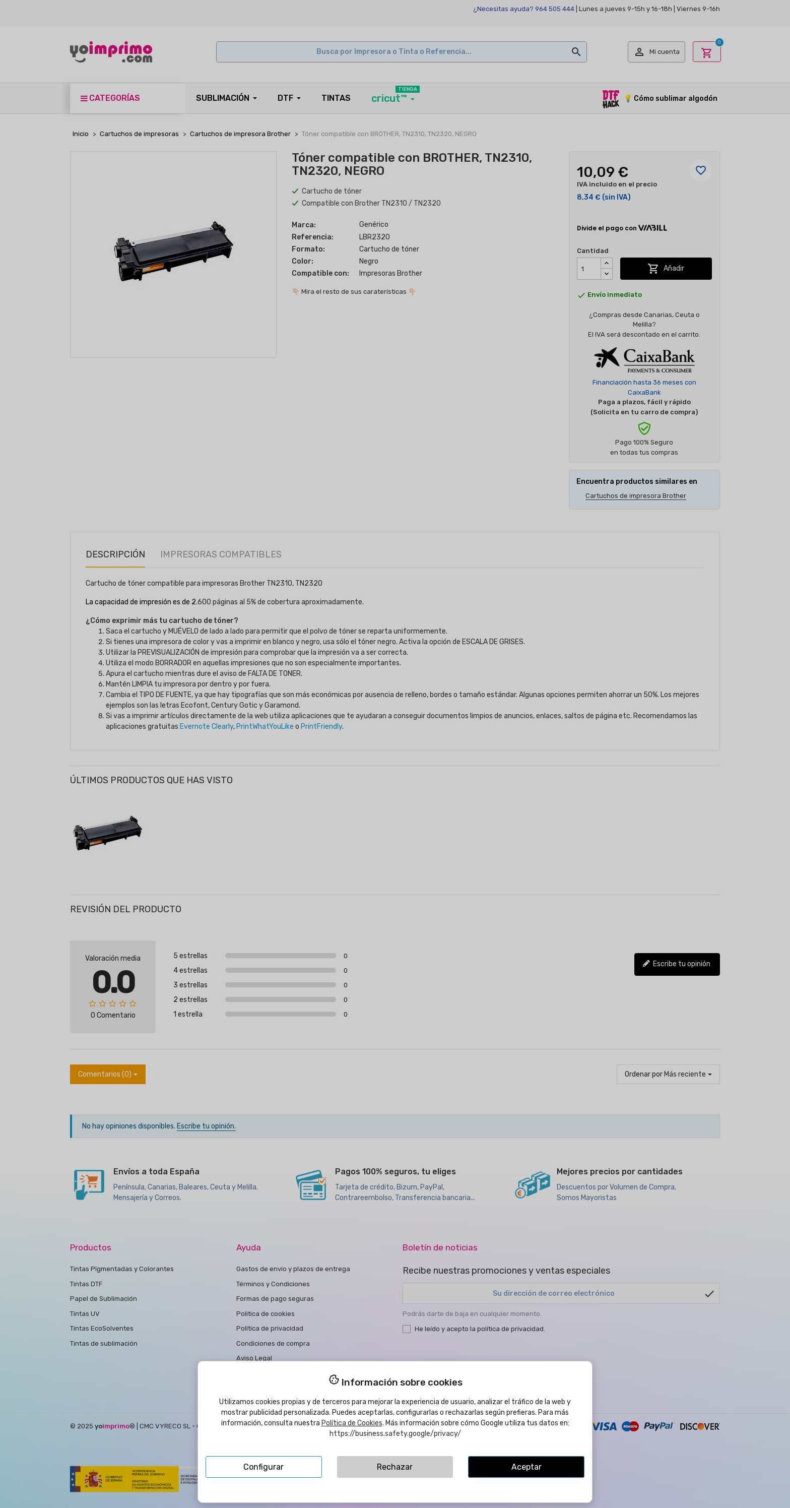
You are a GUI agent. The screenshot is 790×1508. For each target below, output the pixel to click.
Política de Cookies (351, 1423)
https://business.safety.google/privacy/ (395, 1433)
